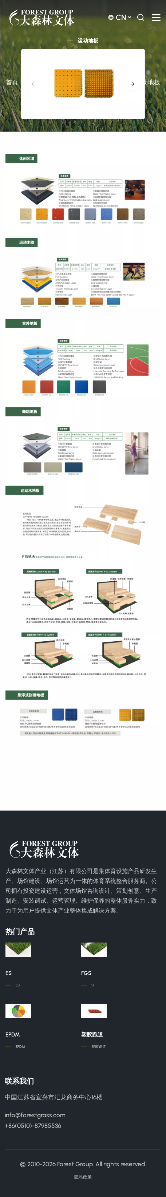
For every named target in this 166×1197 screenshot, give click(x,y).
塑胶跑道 (92, 1034)
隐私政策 (83, 1176)
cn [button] (117, 17)
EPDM (12, 1034)
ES (8, 973)
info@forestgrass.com (35, 1115)
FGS (86, 973)
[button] (132, 84)
